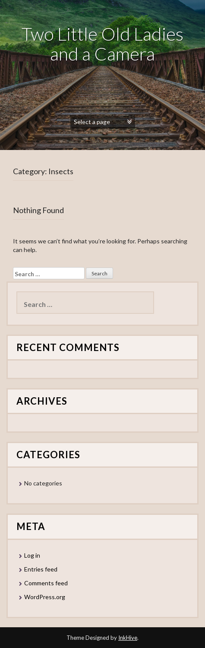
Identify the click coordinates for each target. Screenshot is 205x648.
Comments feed (46, 583)
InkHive (127, 637)
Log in (32, 555)
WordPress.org (44, 596)
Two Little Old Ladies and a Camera (102, 43)
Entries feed (40, 569)
